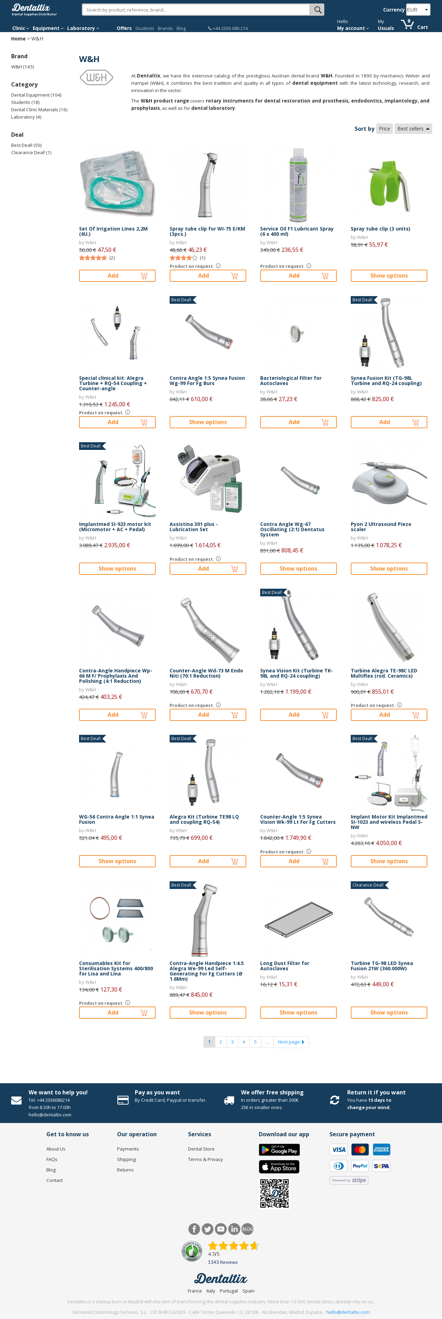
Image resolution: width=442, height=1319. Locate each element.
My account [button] (353, 28)
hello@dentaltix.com (348, 1312)
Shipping (126, 1159)
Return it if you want (376, 1092)
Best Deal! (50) (26, 145)
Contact (54, 1180)
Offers (124, 28)
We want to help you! (58, 1092)
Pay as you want (157, 1092)
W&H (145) (22, 66)
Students (144, 28)
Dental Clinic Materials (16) (39, 109)
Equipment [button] (48, 28)
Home (18, 38)
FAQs (51, 1159)
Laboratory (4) (26, 117)
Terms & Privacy (205, 1159)
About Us (55, 1149)
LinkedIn (234, 1229)
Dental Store (201, 1149)
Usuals (386, 28)
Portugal (229, 1291)
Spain (248, 1291)
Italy (211, 1291)
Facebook (194, 1229)
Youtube (221, 1229)
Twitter (208, 1229)
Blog (181, 28)
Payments (128, 1149)
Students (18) (25, 102)
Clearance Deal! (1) (31, 152)
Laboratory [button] (83, 28)
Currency (394, 10)
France (195, 1291)
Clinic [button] (20, 28)
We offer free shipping (272, 1092)
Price (384, 128)
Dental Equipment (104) (36, 95)
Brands (165, 28)
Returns (125, 1170)
